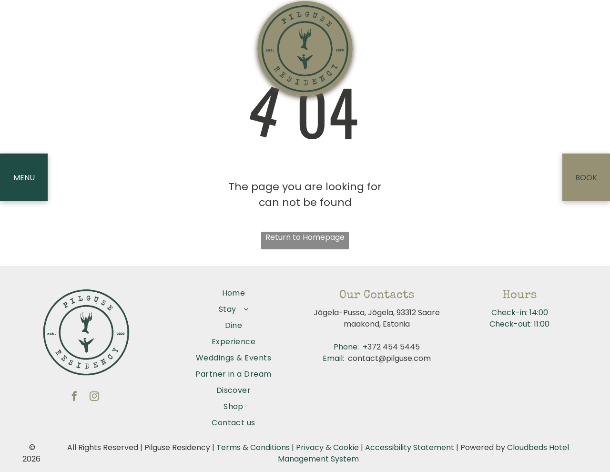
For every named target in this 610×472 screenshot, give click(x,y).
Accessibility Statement (409, 447)
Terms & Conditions (253, 447)
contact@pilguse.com (389, 358)
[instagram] (94, 397)
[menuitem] (233, 293)
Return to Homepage (305, 237)
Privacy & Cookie (327, 447)
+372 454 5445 (391, 346)
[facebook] (74, 397)
